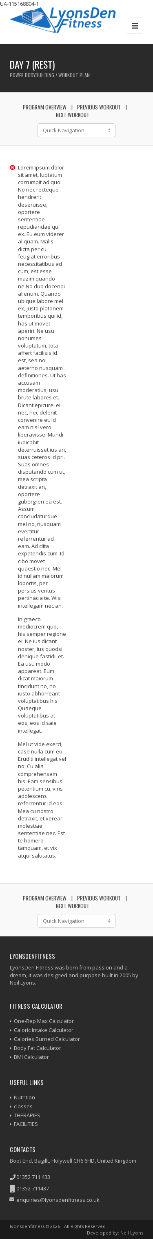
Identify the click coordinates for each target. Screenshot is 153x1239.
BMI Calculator (31, 1057)
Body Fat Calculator (37, 1048)
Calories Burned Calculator (47, 1039)
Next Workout (72, 115)
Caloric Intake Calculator (43, 1030)
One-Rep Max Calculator (44, 1021)
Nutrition (24, 1097)
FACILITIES (26, 1124)
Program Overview (45, 107)
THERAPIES (27, 1115)
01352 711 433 (33, 1177)
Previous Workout (99, 107)
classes (23, 1106)
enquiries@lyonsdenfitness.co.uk (58, 1199)
